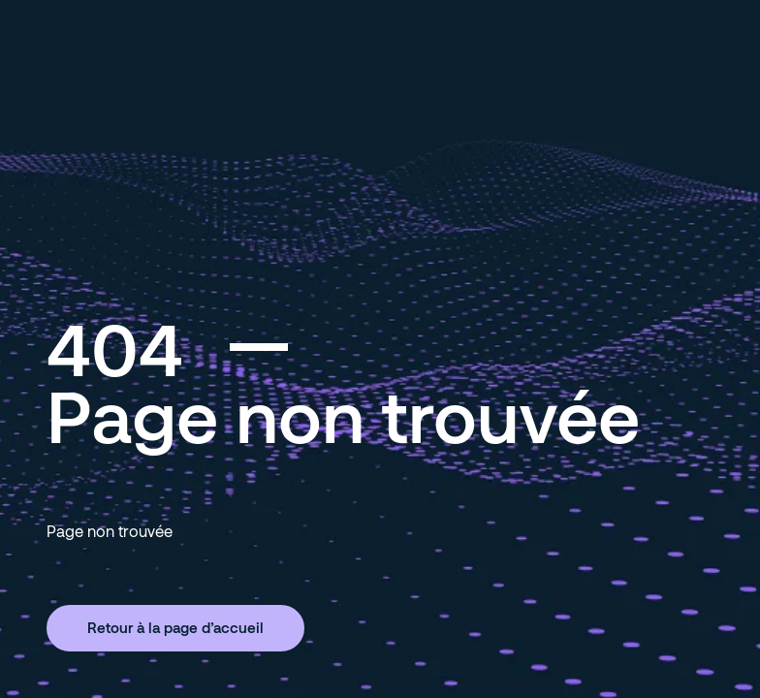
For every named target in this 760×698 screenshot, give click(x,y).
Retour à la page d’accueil (175, 627)
